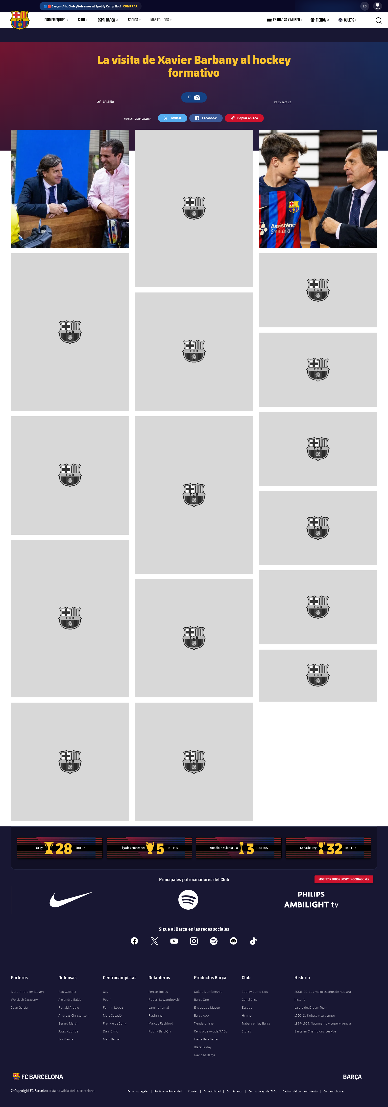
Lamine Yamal (158, 1005)
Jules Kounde (68, 1029)
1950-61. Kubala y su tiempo (314, 1013)
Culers (346, 21)
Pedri (107, 998)
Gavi (106, 990)
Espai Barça (106, 20)
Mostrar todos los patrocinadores (343, 877)
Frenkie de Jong (114, 1021)
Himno (247, 1013)
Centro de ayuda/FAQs (262, 1089)
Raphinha (155, 1013)
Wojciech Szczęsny (24, 998)
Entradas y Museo (207, 1005)
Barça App (201, 1013)
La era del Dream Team (311, 1005)
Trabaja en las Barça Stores (256, 1025)
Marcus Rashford (160, 1021)
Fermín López (113, 1005)
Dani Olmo (110, 1029)
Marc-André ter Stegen (27, 990)
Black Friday (203, 1045)
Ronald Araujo (68, 1005)
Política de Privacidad (168, 1089)
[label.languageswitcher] (364, 6)
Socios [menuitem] (133, 20)
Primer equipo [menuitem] (55, 20)
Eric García (65, 1037)
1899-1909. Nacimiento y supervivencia (322, 1021)
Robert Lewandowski (164, 998)
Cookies (193, 1089)
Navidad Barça (204, 1053)
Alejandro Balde (69, 998)
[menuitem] (377, 5)
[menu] (377, 6)
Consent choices (333, 1089)
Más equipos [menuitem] (159, 20)
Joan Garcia (19, 1005)
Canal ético (250, 998)
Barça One (201, 998)
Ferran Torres (158, 990)
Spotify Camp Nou (255, 990)
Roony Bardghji (159, 1029)
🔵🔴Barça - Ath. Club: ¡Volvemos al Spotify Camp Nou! (91, 6)
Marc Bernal (111, 1037)
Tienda (318, 21)
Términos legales (138, 1089)
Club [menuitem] (81, 20)
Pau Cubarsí (67, 990)
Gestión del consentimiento (300, 1089)
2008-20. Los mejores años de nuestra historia (322, 994)
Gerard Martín (68, 1021)
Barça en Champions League (315, 1029)
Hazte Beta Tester (206, 1037)
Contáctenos (234, 1089)
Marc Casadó (112, 1013)
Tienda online (204, 1021)
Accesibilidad (212, 1089)
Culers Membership (208, 990)
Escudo (247, 1005)
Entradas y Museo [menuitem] (286, 20)
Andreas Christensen (73, 1013)
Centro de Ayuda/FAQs (210, 1029)
